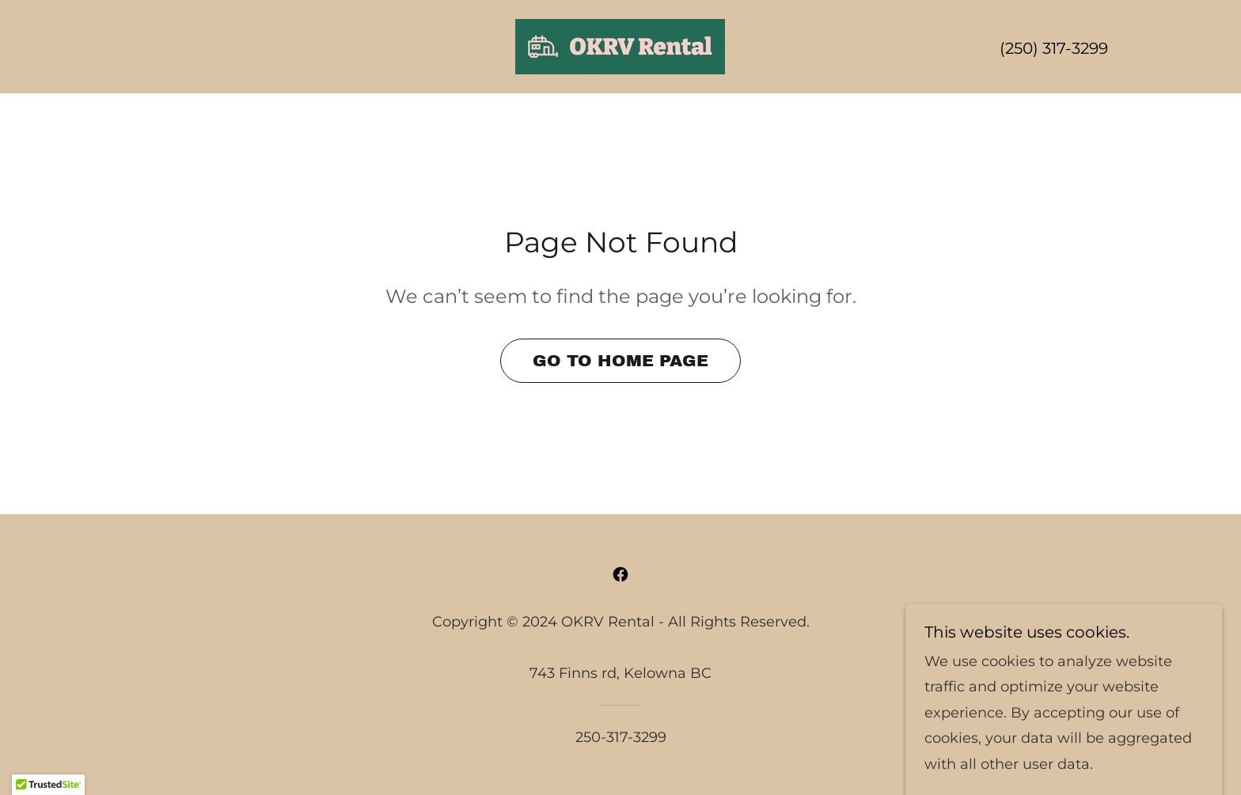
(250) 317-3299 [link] (1054, 48)
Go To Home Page (620, 360)
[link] (620, 46)
